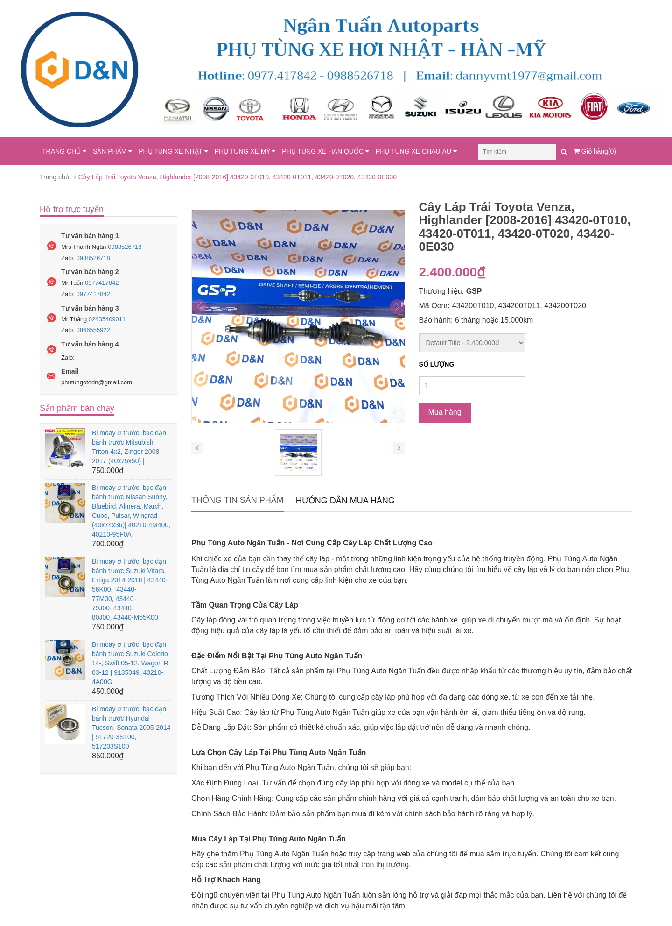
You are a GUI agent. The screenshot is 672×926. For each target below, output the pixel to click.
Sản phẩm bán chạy (77, 408)
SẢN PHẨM (112, 151)
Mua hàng (445, 412)
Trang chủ (55, 177)
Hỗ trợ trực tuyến (72, 209)
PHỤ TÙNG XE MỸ (245, 151)
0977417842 (102, 282)
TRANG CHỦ (64, 151)
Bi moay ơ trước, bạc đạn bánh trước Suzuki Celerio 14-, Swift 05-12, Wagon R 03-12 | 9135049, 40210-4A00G (130, 663)
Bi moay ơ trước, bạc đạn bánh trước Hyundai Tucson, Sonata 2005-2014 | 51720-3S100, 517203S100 (131, 727)
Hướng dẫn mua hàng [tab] (345, 500)
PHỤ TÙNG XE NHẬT (173, 151)
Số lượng (437, 364)
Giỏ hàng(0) (595, 151)
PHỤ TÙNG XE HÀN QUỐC (325, 151)
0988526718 (124, 246)
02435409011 (107, 319)
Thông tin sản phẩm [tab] (237, 500)
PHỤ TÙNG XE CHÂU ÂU (416, 151)
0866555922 (93, 329)
